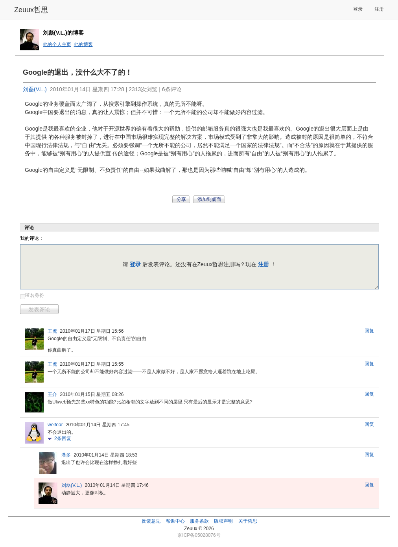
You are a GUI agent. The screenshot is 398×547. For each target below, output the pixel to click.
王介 (52, 394)
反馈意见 (151, 521)
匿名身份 (34, 295)
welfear (55, 424)
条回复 (62, 438)
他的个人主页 (57, 44)
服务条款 (199, 521)
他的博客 (83, 44)
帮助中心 (175, 521)
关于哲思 (247, 521)
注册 (379, 9)
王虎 (52, 331)
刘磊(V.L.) (35, 89)
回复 (369, 330)
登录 (358, 9)
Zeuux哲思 (31, 10)
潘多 (66, 455)
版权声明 (223, 521)
